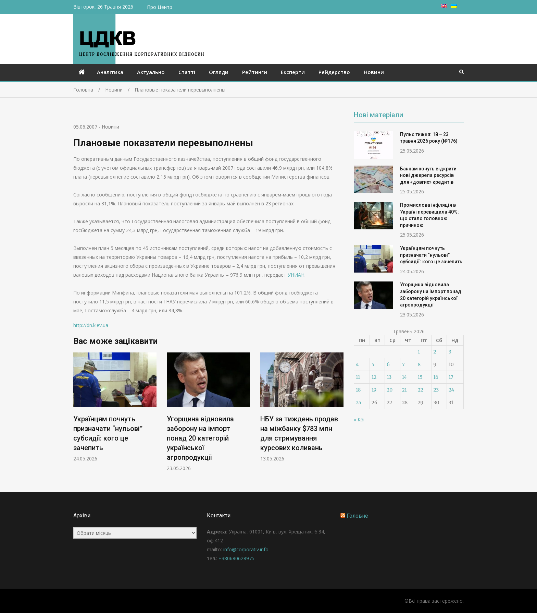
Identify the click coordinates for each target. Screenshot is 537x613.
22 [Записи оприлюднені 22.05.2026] (420, 390)
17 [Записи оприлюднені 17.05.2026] (451, 377)
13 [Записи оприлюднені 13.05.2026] (389, 377)
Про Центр (159, 7)
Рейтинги (254, 72)
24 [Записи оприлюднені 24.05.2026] (451, 390)
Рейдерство (334, 72)
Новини (374, 72)
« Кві (359, 419)
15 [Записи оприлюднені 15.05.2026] (420, 377)
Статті (186, 72)
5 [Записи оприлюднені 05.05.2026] (373, 364)
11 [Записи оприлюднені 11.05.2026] (358, 377)
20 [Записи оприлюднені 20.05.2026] (389, 390)
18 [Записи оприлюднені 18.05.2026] (358, 390)
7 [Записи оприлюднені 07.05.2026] (403, 364)
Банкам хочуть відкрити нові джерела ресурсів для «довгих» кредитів (428, 175)
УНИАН (296, 275)
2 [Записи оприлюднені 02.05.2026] (435, 352)
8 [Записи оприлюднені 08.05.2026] (419, 364)
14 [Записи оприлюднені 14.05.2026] (404, 377)
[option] (115, 407)
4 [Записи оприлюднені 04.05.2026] (357, 364)
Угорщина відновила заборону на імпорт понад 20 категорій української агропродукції (200, 438)
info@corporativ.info (245, 549)
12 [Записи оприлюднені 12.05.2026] (374, 377)
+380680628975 (236, 558)
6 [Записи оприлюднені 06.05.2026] (388, 364)
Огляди (218, 72)
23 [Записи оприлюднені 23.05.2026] (436, 390)
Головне (357, 516)
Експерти (293, 72)
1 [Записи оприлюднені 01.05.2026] (419, 352)
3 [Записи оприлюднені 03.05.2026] (450, 352)
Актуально (151, 72)
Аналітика (110, 72)
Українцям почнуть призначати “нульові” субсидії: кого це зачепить (431, 254)
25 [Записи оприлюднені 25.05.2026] (358, 402)
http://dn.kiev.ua (90, 325)
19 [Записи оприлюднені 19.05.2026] (374, 390)
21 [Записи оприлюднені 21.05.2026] (404, 390)
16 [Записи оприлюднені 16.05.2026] (436, 377)
